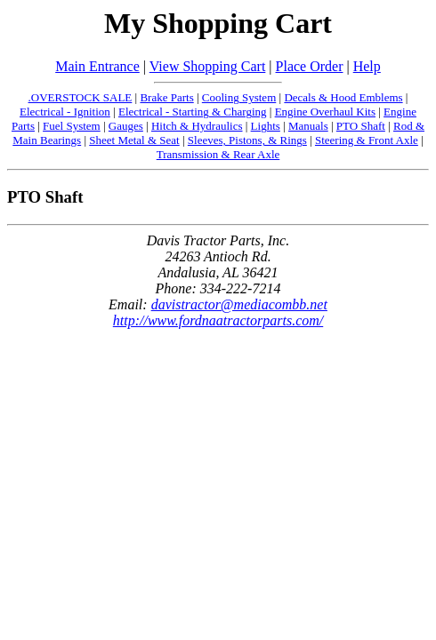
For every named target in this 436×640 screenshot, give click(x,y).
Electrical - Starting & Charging (192, 111)
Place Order (309, 66)
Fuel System (72, 125)
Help (367, 66)
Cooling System (239, 97)
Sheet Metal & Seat (134, 140)
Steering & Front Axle (366, 140)
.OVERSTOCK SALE (80, 97)
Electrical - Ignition (65, 111)
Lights (265, 125)
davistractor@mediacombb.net (239, 304)
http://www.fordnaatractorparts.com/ (218, 320)
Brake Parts (166, 97)
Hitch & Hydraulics (197, 125)
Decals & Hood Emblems (343, 97)
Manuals (308, 125)
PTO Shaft (360, 125)
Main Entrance (97, 66)
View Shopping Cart (207, 66)
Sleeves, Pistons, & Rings (247, 140)
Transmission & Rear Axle (218, 154)
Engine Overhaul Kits (325, 111)
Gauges (126, 125)
